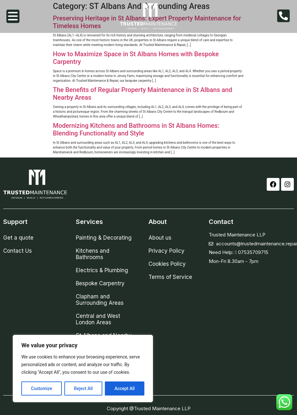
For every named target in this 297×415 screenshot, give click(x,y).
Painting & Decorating (104, 237)
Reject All (83, 388)
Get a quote (18, 237)
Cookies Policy (167, 264)
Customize (41, 388)
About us (159, 237)
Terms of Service (170, 277)
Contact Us (17, 251)
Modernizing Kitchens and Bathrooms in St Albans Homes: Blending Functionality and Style (136, 129)
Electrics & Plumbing (102, 270)
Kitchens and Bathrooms (92, 254)
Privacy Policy (166, 251)
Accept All (124, 388)
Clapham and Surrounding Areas (100, 299)
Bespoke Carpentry (100, 283)
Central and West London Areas (98, 319)
